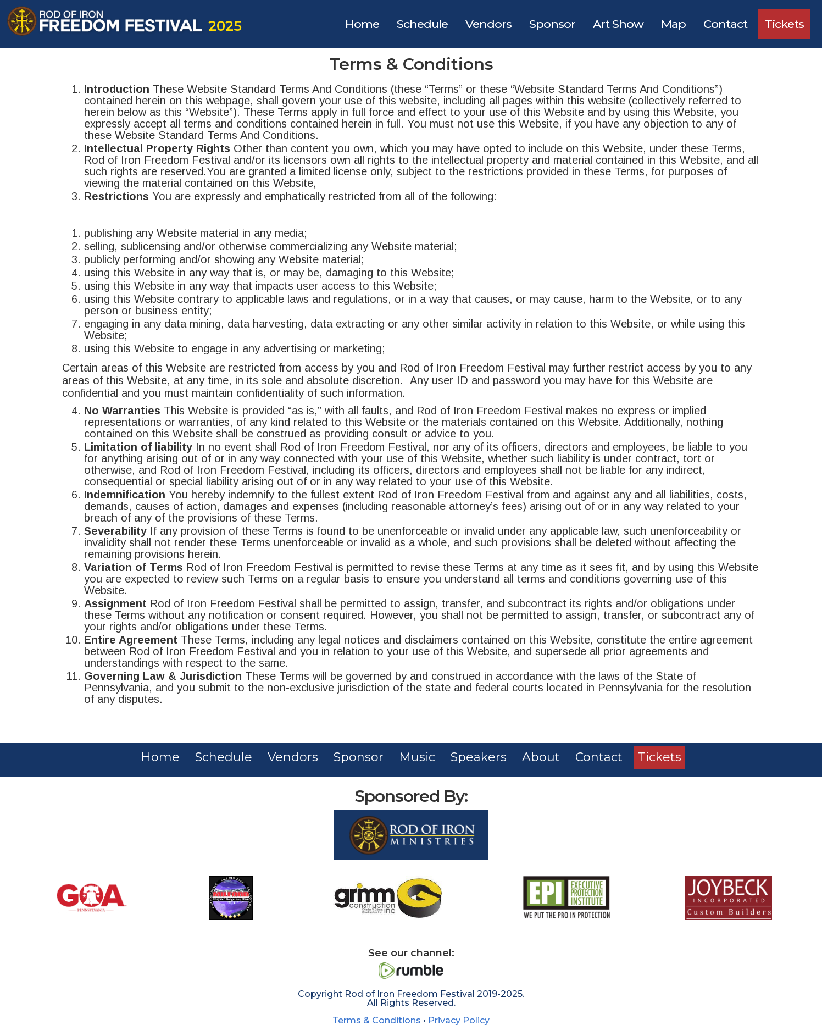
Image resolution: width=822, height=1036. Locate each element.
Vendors (488, 24)
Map (673, 24)
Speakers (479, 757)
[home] (122, 24)
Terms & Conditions (376, 1020)
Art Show (618, 24)
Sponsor (552, 24)
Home (362, 24)
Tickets (784, 24)
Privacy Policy (459, 1020)
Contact (725, 24)
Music (417, 757)
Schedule (422, 24)
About (541, 757)
